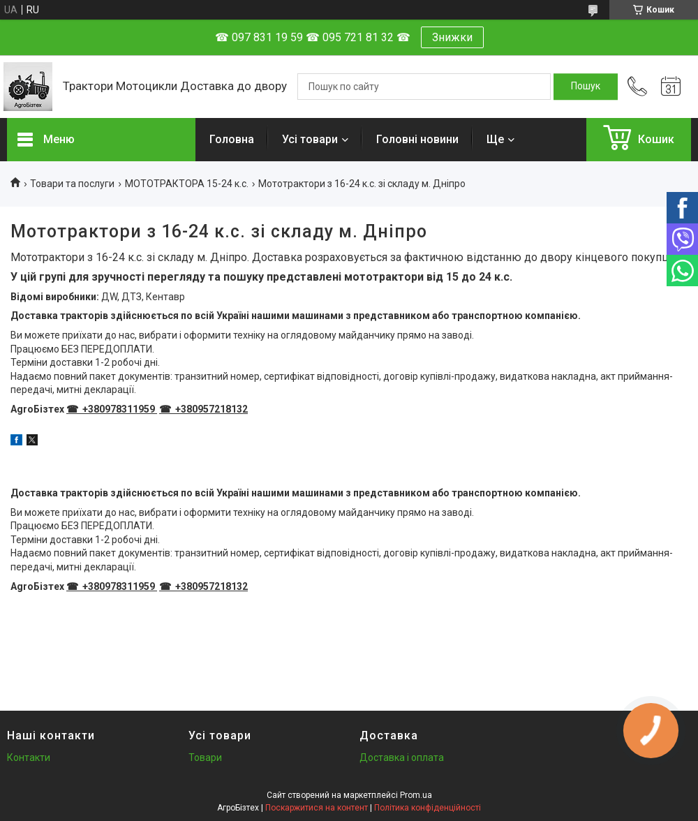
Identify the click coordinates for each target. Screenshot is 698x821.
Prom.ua (416, 795)
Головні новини (417, 139)
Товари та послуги (72, 183)
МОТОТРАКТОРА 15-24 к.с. (186, 183)
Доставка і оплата (401, 757)
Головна (231, 139)
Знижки (452, 37)
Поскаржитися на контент (316, 808)
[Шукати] (586, 86)
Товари (205, 757)
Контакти (28, 757)
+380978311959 (117, 409)
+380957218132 (210, 409)
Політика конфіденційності (427, 808)
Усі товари (310, 139)
